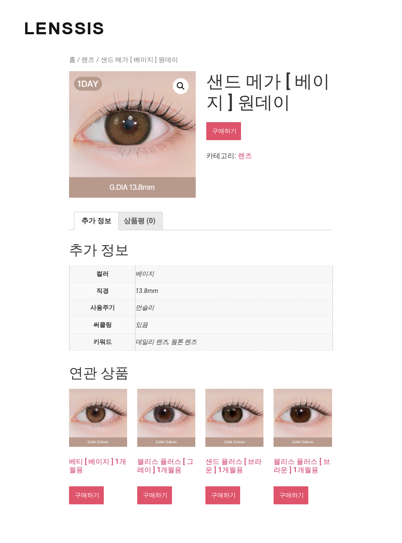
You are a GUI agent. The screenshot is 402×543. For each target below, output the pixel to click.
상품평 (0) (139, 221)
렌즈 (88, 60)
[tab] (96, 221)
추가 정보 (96, 221)
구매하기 (224, 130)
